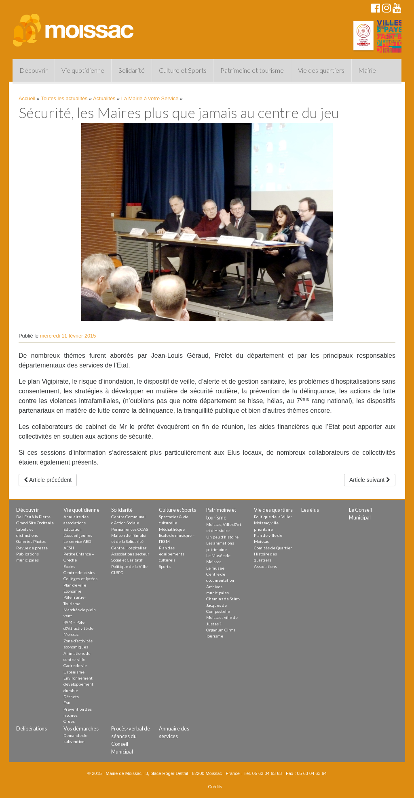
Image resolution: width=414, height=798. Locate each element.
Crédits (215, 786)
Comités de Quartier (273, 547)
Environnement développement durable (78, 684)
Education (72, 529)
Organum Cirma (221, 629)
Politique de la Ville (129, 566)
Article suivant (369, 480)
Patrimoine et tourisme (252, 70)
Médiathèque (172, 529)
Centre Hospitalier (128, 547)
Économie (72, 591)
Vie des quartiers (321, 70)
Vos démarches (81, 728)
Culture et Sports (183, 70)
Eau (66, 702)
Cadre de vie (75, 665)
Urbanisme (73, 671)
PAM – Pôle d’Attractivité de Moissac (78, 628)
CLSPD (117, 572)
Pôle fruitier (74, 597)
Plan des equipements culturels (171, 554)
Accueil (27, 98)
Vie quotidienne (82, 70)
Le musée (215, 568)
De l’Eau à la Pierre (33, 516)
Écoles (69, 566)
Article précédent (48, 480)
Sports (165, 566)
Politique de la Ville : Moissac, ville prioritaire (273, 523)
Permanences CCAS (129, 529)
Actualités (104, 98)
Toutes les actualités (64, 98)
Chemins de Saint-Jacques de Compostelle (223, 605)
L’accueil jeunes (77, 535)
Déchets (71, 696)
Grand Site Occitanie (35, 522)
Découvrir (33, 70)
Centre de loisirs (79, 572)
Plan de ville (74, 585)
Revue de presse (32, 547)
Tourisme (71, 603)
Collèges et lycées (80, 578)
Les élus (310, 510)
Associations (265, 566)
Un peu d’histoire (222, 536)
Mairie (367, 70)
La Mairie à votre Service (150, 98)
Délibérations (31, 728)
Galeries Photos (31, 541)
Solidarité (131, 70)
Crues (69, 721)
